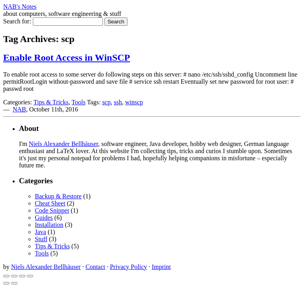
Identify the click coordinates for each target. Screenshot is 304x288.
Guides (44, 217)
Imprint (161, 266)
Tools (79, 102)
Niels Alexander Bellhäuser (63, 143)
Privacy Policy (128, 266)
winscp (134, 102)
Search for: (17, 21)
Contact (95, 266)
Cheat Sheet (50, 203)
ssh (118, 102)
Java (40, 231)
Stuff (41, 239)
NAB (19, 109)
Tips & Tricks (51, 102)
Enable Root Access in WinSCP (66, 57)
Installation (49, 224)
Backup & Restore (58, 196)
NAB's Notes (19, 6)
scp (106, 102)
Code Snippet (52, 210)
